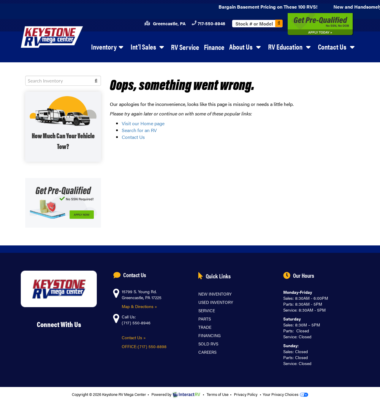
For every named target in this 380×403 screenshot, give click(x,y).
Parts (204, 319)
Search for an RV (139, 130)
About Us (246, 47)
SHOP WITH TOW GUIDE (63, 127)
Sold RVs (208, 344)
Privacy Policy (245, 394)
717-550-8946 (208, 23)
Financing (209, 335)
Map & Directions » (139, 306)
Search (279, 23)
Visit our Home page (143, 123)
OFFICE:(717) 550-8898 (145, 346)
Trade (204, 327)
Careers (207, 352)
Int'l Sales (148, 47)
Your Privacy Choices (285, 394)
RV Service (185, 47)
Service (206, 310)
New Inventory (215, 294)
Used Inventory (215, 302)
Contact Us (337, 47)
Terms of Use (218, 394)
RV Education (290, 47)
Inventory (108, 47)
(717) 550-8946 (136, 323)
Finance (214, 47)
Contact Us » (134, 337)
